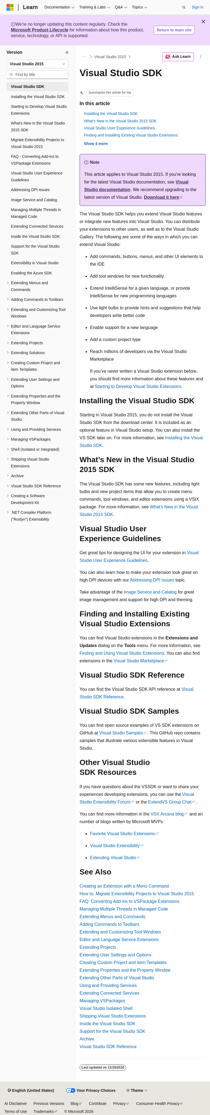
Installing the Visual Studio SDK (111, 113)
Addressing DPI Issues (152, 580)
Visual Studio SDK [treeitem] (27, 86)
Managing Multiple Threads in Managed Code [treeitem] (36, 213)
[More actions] (201, 56)
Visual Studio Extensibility (115, 845)
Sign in (197, 7)
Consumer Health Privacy (158, 1103)
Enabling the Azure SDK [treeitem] (31, 273)
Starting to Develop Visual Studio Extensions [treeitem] (39, 109)
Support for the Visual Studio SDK (112, 1031)
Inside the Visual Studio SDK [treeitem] (35, 236)
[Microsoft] (10, 7)
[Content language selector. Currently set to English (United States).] (30, 1090)
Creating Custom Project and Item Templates (123, 962)
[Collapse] (67, 52)
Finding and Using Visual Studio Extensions (122, 653)
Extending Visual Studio (113, 857)
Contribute (98, 1103)
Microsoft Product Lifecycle (39, 30)
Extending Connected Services (109, 993)
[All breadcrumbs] (84, 56)
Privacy (119, 1103)
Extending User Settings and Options (115, 955)
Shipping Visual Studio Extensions (113, 1016)
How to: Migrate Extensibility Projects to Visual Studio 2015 (137, 893)
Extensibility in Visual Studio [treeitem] (35, 263)
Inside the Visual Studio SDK (107, 1023)
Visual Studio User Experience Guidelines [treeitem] (37, 176)
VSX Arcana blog (167, 814)
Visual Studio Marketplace (139, 661)
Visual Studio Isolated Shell (106, 1008)
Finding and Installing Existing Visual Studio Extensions (131, 135)
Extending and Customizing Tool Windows (120, 932)
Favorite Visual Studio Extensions (122, 833)
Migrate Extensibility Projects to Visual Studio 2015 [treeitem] (37, 143)
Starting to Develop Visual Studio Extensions (138, 386)
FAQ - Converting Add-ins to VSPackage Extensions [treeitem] (35, 159)
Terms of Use (15, 1111)
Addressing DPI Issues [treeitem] (30, 190)
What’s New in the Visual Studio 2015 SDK (120, 121)
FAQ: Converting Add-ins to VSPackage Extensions (129, 901)
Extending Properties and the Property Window (125, 970)
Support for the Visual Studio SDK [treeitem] (35, 249)
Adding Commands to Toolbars (109, 924)
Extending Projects (98, 947)
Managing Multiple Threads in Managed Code (124, 909)
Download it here (161, 197)
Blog (74, 1103)
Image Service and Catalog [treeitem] (34, 200)
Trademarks (43, 1111)
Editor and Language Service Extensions (119, 939)
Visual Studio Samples (121, 733)
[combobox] (37, 64)
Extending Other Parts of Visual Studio (117, 977)
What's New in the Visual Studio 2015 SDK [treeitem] (38, 126)
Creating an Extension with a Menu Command (124, 886)
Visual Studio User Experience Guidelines (119, 128)
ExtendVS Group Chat (169, 802)
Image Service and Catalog (150, 592)
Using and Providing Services (108, 985)
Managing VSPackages (102, 1000)
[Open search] (184, 7)
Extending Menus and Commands (112, 916)
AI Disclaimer (15, 1103)
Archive (87, 1039)
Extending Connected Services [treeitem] (37, 226)
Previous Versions (48, 1103)
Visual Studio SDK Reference (108, 1046)
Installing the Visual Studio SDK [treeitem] (38, 96)
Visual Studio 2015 (110, 57)
